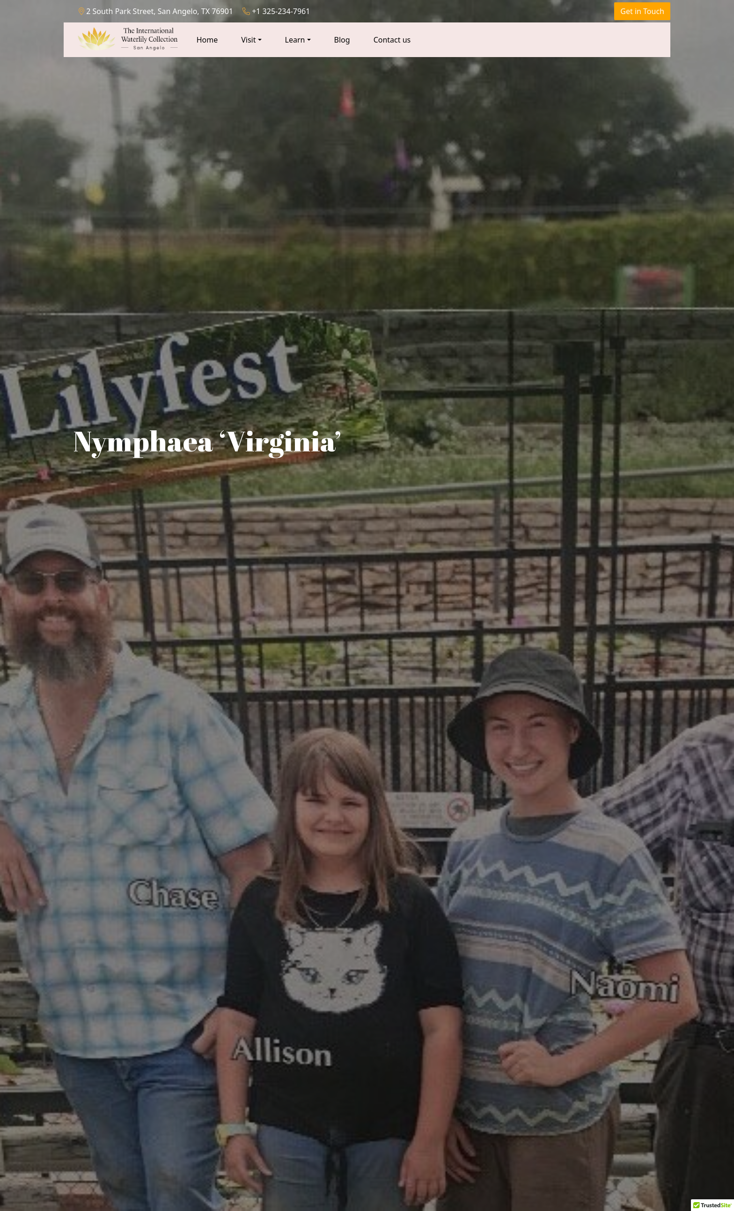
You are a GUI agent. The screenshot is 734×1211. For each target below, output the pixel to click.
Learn (295, 40)
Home (207, 40)
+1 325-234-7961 (276, 11)
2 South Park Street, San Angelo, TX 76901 (156, 11)
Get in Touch (642, 11)
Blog (342, 40)
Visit (248, 40)
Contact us (392, 40)
